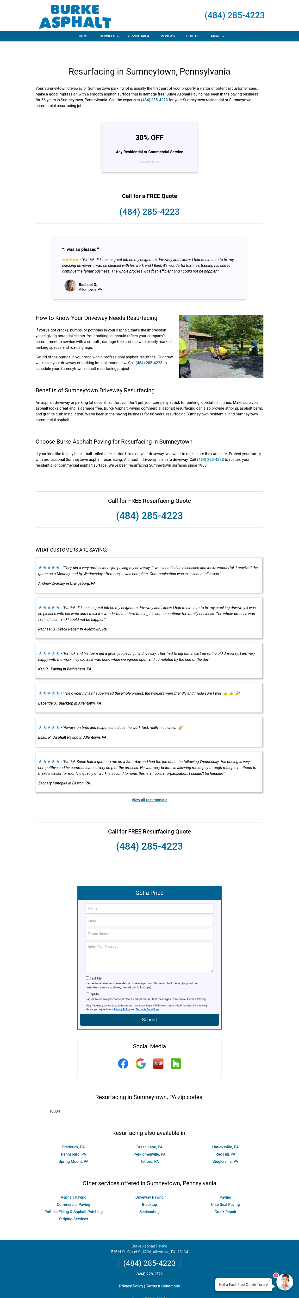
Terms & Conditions (147, 992)
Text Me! (96, 962)
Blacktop (149, 1188)
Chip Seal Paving (225, 1188)
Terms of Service (184, 1287)
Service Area (138, 36)
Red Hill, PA (225, 1137)
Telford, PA (149, 1145)
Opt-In (94, 978)
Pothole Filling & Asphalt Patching (73, 1195)
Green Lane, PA (149, 1130)
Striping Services (73, 1202)
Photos (192, 36)
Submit (149, 1003)
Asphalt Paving (73, 1180)
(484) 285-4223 (235, 15)
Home (83, 36)
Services (110, 37)
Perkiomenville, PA (149, 1137)
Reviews (168, 36)
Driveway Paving (149, 1180)
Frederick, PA (73, 1130)
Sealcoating (149, 1195)
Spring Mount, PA (73, 1145)
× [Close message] (269, 1280)
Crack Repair (225, 1195)
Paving (225, 1180)
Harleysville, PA (225, 1130)
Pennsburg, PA (73, 1137)
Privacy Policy (122, 992)
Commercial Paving (73, 1188)
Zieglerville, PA (225, 1145)
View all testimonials (149, 783)
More (218, 37)
